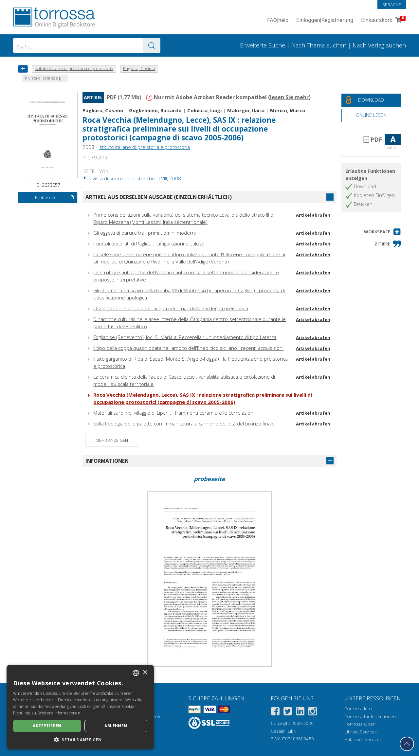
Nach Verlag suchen (379, 45)
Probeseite (55, 197)
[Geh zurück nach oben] (407, 744)
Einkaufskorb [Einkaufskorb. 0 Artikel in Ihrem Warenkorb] (382, 20)
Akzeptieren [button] (47, 726)
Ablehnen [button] (115, 726)
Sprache (391, 5)
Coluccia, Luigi (204, 110)
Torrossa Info (358, 708)
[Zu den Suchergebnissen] (151, 45)
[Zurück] (23, 69)
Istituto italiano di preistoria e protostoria (144, 147)
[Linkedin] (300, 712)
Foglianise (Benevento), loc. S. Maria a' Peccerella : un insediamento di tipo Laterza (184, 337)
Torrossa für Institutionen (370, 716)
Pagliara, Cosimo (102, 110)
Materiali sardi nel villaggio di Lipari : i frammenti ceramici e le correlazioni (173, 412)
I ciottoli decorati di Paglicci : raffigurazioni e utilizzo (149, 243)
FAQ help (277, 20)
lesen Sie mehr (289, 97)
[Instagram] (312, 712)
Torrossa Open (360, 724)
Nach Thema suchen (318, 45)
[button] (382, 232)
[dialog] (80, 707)
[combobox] (86, 45)
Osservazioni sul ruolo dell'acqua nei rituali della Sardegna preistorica (170, 308)
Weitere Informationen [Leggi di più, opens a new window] (59, 713)
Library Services (360, 732)
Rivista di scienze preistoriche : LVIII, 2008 (131, 178)
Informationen (107, 460)
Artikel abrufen (313, 215)
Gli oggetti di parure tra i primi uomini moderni (144, 232)
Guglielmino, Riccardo (155, 110)
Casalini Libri (283, 731)
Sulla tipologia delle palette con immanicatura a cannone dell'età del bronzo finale (184, 423)
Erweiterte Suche (262, 45)
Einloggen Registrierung (324, 20)
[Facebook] (275, 712)
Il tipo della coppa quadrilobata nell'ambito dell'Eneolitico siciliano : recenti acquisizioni (188, 348)
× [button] (144, 672)
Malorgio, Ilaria (245, 110)
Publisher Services (363, 739)
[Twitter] (287, 712)
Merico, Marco (287, 110)
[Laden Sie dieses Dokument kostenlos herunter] (371, 100)
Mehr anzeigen (112, 440)
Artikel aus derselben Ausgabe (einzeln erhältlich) (158, 197)
